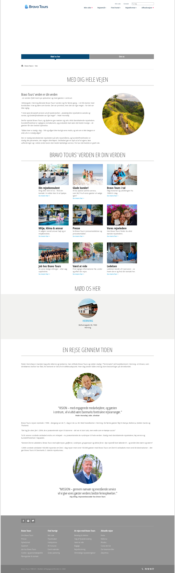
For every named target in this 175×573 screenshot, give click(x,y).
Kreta (103, 535)
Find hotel (116, 8)
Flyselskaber (52, 539)
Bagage (77, 546)
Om (36, 66)
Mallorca (104, 539)
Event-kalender (53, 549)
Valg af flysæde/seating (82, 539)
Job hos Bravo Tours (28, 549)
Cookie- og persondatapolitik (32, 553)
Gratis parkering (54, 553)
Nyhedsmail (25, 542)
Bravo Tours (29, 66)
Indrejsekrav (52, 542)
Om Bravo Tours (27, 535)
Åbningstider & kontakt (29, 556)
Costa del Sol (106, 546)
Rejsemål (101, 8)
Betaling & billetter (81, 535)
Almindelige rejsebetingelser (85, 553)
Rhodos (103, 542)
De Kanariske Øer (107, 549)
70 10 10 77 (149, 568)
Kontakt (126, 4)
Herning (88, 321)
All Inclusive (52, 546)
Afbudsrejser (148, 8)
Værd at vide (79, 542)
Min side (88, 8)
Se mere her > (78, 198)
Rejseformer (131, 8)
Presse (23, 539)
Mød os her (55, 56)
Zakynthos (105, 553)
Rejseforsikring (79, 549)
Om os (121, 56)
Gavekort (24, 546)
